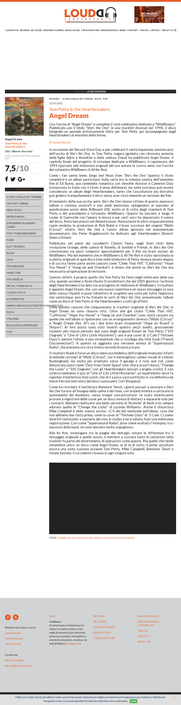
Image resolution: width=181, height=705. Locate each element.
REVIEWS (25, 30)
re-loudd (99, 621)
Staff (52, 616)
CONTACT (155, 30)
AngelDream (64, 537)
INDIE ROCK (14, 210)
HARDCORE (14, 272)
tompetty (129, 537)
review (118, 537)
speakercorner (104, 627)
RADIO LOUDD (72, 30)
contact (143, 636)
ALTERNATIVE (15, 299)
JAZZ (10, 259)
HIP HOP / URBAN (17, 203)
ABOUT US (167, 30)
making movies (148, 616)
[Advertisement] (90, 61)
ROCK (10, 312)
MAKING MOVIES (109, 30)
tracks (142, 630)
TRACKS (144, 30)
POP (9, 331)
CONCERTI (132, 30)
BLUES (10, 253)
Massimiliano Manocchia (18, 665)
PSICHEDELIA (15, 279)
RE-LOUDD (36, 30)
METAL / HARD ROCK (19, 285)
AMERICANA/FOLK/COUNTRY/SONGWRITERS (24, 305)
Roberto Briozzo (14, 638)
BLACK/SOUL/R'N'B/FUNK (22, 325)
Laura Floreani (13, 632)
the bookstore (104, 638)
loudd (94, 537)
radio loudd (102, 632)
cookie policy (121, 701)
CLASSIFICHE (12, 30)
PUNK (10, 239)
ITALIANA (13, 318)
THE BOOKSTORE (90, 30)
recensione (106, 537)
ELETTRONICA (16, 246)
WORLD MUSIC (16, 216)
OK (133, 701)
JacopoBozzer (81, 537)
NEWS (122, 30)
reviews (99, 616)
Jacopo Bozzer (61, 142)
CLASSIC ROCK (16, 292)
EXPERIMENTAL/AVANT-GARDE (21, 225)
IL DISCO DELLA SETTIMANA (24, 196)
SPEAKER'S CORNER (53, 30)
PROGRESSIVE (15, 266)
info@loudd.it (73, 643)
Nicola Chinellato (14, 660)
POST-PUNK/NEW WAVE (21, 233)
